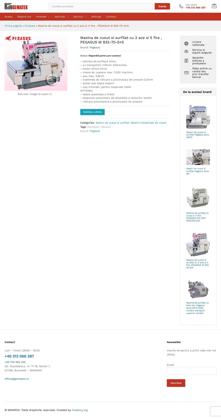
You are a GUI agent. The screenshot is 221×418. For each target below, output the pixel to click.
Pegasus (95, 47)
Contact (111, 16)
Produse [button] (41, 16)
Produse (30, 25)
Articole (96, 16)
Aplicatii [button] (60, 16)
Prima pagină (13, 25)
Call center (191, 5)
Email (191, 369)
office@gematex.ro (17, 378)
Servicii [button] (78, 16)
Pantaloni (93, 126)
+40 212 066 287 (19, 356)
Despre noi (24, 16)
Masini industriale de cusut (148, 122)
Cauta (162, 6)
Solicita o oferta (92, 112)
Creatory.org (79, 410)
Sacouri (106, 126)
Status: (84, 55)
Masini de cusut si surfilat (112, 122)
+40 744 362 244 (15, 362)
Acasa (8, 16)
